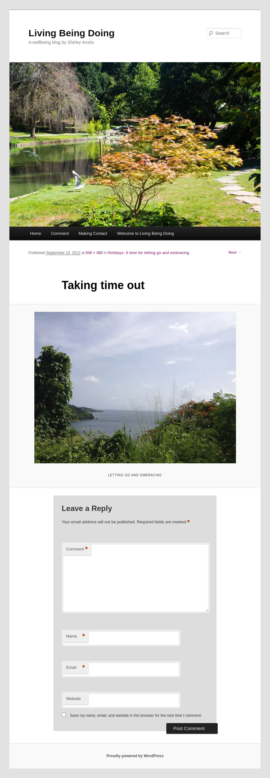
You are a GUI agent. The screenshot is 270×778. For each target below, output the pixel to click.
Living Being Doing (72, 33)
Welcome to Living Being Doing (145, 233)
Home (35, 233)
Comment (60, 233)
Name (75, 636)
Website (73, 698)
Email (75, 667)
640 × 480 (94, 253)
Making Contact (93, 233)
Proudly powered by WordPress (135, 756)
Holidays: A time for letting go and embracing (148, 253)
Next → (234, 252)
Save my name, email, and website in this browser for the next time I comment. (136, 715)
